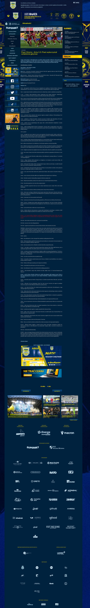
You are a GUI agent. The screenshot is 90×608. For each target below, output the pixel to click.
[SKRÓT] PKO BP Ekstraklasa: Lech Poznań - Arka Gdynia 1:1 (72, 33)
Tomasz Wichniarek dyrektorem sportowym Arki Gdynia (71, 52)
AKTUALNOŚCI (12, 33)
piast (67, 86)
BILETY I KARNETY (12, 58)
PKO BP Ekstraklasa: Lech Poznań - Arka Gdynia (18, 416)
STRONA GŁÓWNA (12, 31)
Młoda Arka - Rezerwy (12, 38)
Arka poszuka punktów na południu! (72, 76)
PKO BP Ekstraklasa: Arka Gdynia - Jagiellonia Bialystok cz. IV (69, 416)
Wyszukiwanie (12, 46)
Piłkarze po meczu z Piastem (70, 72)
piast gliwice (74, 86)
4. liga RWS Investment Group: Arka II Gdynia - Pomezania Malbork (51, 405)
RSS (12, 43)
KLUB (12, 48)
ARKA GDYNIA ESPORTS (12, 65)
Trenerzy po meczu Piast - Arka (71, 64)
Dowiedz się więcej (25, 5)
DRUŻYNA (12, 50)
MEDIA (12, 62)
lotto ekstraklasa (70, 84)
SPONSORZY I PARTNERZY (12, 55)
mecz (77, 84)
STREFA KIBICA (12, 60)
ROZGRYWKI (12, 53)
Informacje (12, 36)
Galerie (12, 41)
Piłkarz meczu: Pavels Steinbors (71, 60)
